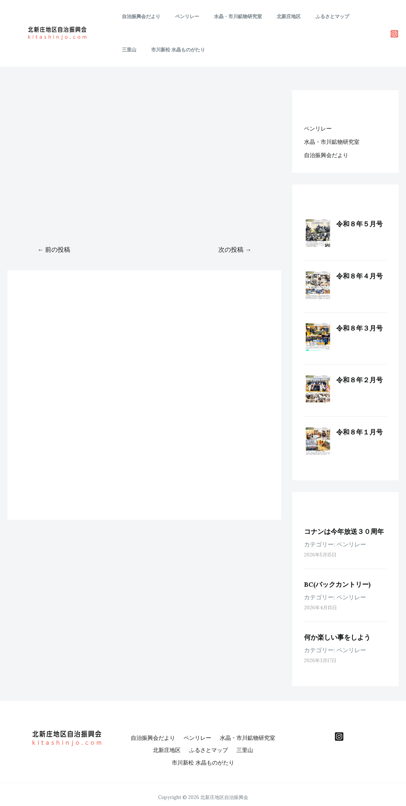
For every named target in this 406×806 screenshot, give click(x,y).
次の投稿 (234, 249)
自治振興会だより (138, 16)
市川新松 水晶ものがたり (146, 50)
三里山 (342, 16)
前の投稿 (53, 249)
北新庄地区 (271, 16)
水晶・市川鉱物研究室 (225, 16)
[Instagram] (394, 34)
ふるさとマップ (309, 16)
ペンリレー (179, 16)
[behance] (339, 736)
